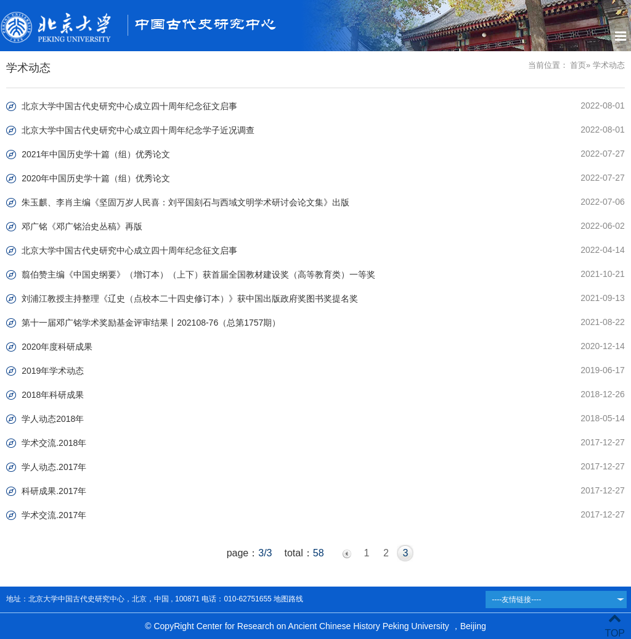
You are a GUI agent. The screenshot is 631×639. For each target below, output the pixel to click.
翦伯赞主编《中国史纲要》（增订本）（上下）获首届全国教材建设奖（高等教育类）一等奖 (198, 274)
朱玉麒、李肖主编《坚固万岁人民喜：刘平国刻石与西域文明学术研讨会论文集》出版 (185, 202)
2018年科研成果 (53, 395)
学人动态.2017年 (54, 467)
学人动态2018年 (53, 419)
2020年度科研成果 (57, 347)
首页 (578, 65)
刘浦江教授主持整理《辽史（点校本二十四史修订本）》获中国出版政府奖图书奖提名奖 (190, 298)
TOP (615, 625)
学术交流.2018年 (54, 443)
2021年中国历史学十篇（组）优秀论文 (96, 154)
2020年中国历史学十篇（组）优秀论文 (96, 178)
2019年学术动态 (53, 371)
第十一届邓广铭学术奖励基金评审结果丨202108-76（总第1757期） (151, 323)
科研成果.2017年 (54, 491)
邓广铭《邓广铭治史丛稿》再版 (82, 226)
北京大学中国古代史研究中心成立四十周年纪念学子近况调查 (138, 130)
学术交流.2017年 (54, 515)
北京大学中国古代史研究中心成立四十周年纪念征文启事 (129, 106)
